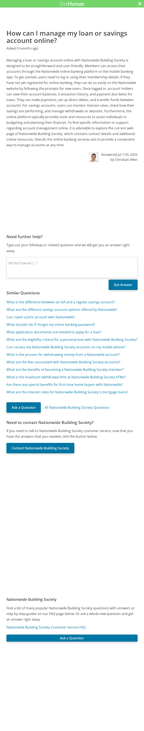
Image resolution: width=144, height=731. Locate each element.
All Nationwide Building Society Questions (77, 407)
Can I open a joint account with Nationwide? (40, 317)
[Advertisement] (72, 198)
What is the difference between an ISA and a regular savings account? (60, 302)
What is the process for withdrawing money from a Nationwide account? (63, 354)
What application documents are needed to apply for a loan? (53, 332)
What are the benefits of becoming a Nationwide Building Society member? (65, 369)
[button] (140, 3)
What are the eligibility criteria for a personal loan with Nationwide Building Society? (71, 339)
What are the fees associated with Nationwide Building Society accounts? (63, 362)
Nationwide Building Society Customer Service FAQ (46, 627)
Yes (80, 669)
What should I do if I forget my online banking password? (50, 324)
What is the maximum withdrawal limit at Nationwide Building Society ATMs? (66, 377)
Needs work (96, 669)
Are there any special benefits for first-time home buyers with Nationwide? (64, 384)
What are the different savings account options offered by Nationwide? (61, 309)
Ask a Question (24, 407)
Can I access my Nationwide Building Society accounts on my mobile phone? (65, 347)
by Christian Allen (124, 159)
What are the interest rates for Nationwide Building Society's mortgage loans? (67, 392)
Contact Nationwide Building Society (40, 448)
